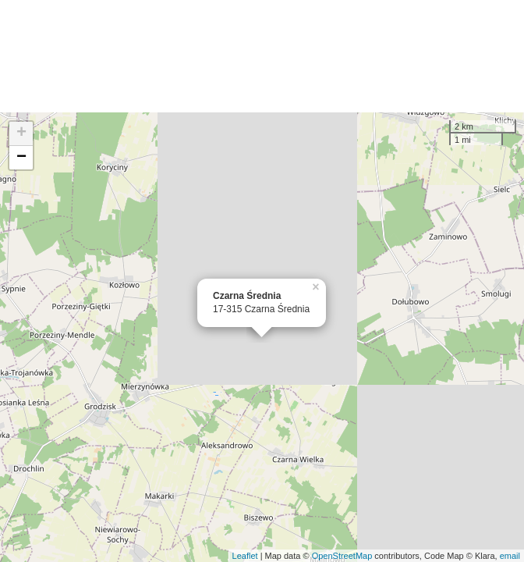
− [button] (21, 157)
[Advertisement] (262, 56)
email (510, 555)
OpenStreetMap (342, 555)
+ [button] (21, 133)
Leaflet (245, 555)
